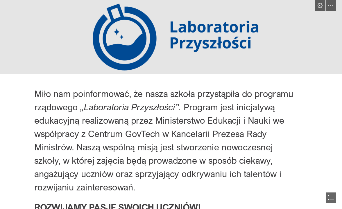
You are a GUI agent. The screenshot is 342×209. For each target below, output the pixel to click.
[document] (171, 104)
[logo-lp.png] (171, 37)
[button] (320, 5)
